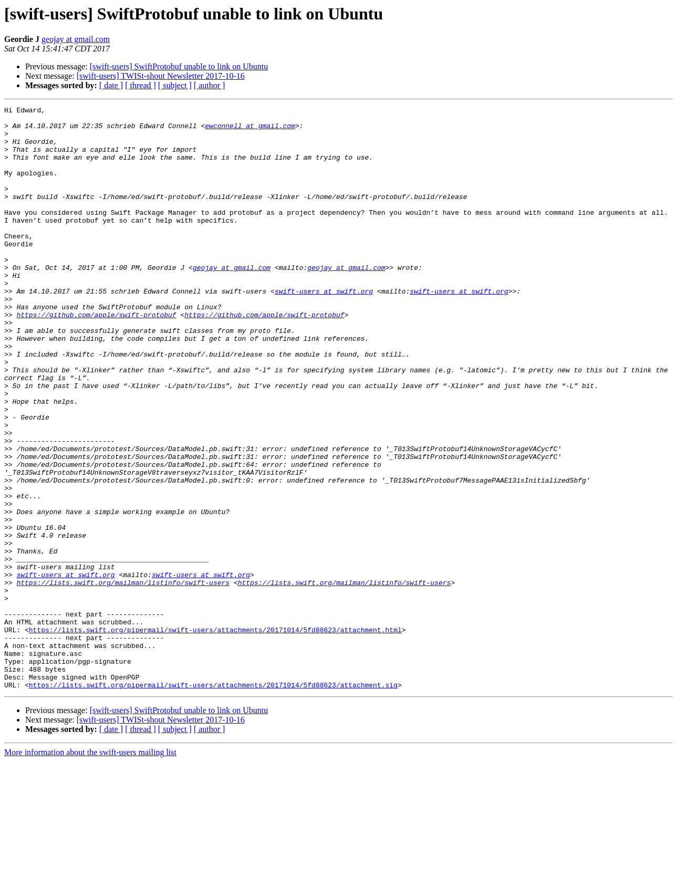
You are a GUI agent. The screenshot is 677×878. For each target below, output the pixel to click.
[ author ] (209, 85)
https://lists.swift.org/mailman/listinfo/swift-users (123, 678)
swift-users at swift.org (324, 328)
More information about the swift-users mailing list (90, 868)
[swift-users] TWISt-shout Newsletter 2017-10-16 (161, 75)
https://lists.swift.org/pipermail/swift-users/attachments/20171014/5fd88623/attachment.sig (213, 801)
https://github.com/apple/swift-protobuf (96, 357)
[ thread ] (140, 85)
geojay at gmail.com (75, 39)
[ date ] (111, 85)
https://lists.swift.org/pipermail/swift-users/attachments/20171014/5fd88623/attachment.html (215, 735)
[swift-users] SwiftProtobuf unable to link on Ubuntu (179, 66)
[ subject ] (175, 85)
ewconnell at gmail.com (250, 130)
